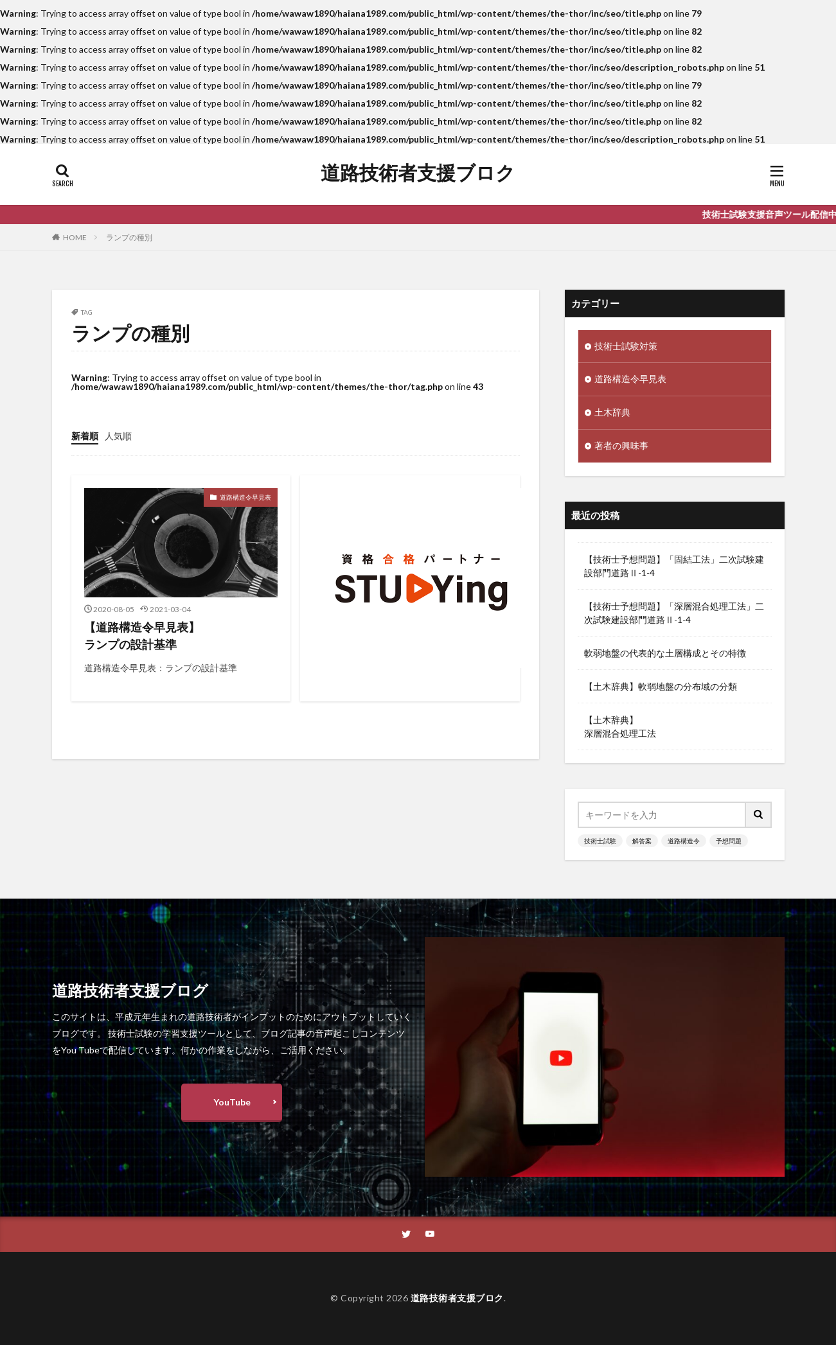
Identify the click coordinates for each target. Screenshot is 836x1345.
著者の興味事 (621, 446)
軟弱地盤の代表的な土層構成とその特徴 (665, 652)
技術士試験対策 (625, 346)
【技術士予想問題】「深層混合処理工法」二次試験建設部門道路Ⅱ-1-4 (674, 613)
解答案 (642, 841)
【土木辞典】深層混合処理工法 (620, 726)
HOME (75, 237)
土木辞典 (612, 413)
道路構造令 (684, 841)
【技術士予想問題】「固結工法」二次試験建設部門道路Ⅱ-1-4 (674, 566)
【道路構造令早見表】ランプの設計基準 (142, 635)
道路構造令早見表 (245, 497)
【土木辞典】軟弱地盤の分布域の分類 (660, 686)
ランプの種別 (129, 237)
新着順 (84, 435)
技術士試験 (600, 841)
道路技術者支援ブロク (418, 172)
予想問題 (729, 841)
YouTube (232, 1102)
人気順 (118, 435)
